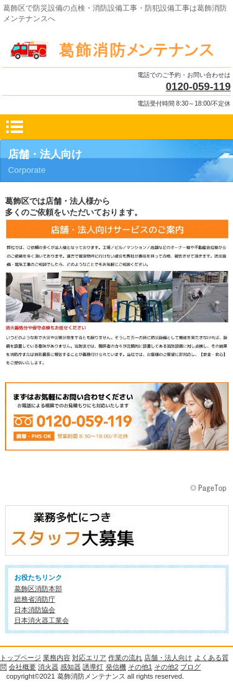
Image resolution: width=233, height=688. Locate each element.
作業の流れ (125, 657)
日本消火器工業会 (41, 620)
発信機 (116, 667)
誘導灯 (93, 667)
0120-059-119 (198, 87)
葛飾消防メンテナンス (116, 47)
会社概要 (22, 667)
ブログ (190, 667)
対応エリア (89, 657)
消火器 (48, 667)
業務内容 (56, 657)
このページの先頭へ (209, 488)
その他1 (140, 667)
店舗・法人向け (168, 657)
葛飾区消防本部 (38, 588)
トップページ (20, 657)
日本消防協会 (34, 609)
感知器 (70, 667)
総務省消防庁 (34, 599)
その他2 (166, 667)
